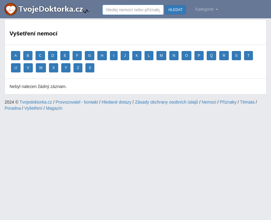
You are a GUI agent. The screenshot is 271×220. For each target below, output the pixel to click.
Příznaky (228, 102)
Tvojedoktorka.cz (36, 102)
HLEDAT (175, 10)
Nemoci (209, 102)
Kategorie (206, 9)
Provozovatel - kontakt (77, 102)
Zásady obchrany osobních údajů (166, 102)
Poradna (13, 108)
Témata (247, 102)
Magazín (54, 108)
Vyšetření (33, 108)
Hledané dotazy (116, 102)
